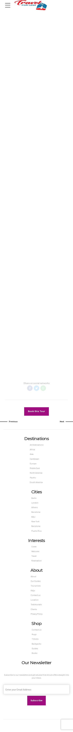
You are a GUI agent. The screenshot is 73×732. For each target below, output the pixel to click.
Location (35, 600)
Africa (32, 449)
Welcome (35, 551)
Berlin (33, 498)
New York (35, 521)
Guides (35, 648)
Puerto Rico (36, 531)
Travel (33, 556)
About (33, 576)
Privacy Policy (36, 614)
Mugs (34, 634)
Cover (33, 546)
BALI (33, 517)
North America (36, 473)
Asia (31, 454)
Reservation (36, 560)
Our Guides (35, 581)
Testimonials (36, 604)
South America (36, 482)
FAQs (33, 590)
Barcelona (35, 512)
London (34, 503)
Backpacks (36, 644)
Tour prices (35, 586)
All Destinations (36, 445)
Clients (34, 609)
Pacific (33, 477)
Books (34, 653)
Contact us (35, 595)
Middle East (35, 468)
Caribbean (34, 459)
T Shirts (35, 639)
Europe (33, 463)
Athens (34, 507)
